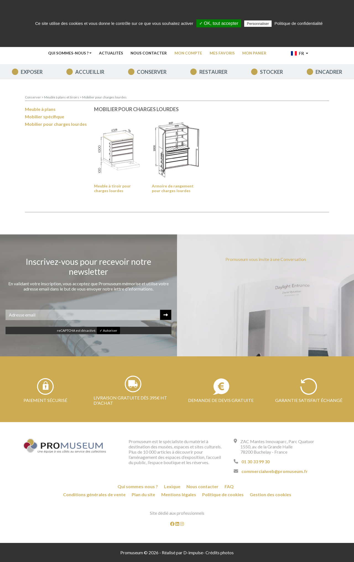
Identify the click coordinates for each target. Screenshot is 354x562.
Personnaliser (258, 24)
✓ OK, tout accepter (218, 23)
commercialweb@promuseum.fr (274, 471)
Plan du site (143, 494)
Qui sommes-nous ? (138, 486)
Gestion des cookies (270, 494)
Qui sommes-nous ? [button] (68, 53)
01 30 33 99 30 (255, 461)
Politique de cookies (223, 494)
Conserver (151, 72)
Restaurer (213, 72)
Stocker (271, 72)
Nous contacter (149, 53)
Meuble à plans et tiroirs (62, 97)
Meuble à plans (40, 109)
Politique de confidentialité (298, 23)
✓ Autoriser (108, 330)
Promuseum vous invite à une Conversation (265, 259)
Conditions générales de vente (94, 494)
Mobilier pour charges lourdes (104, 97)
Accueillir (89, 72)
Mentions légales (178, 494)
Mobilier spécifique (44, 116)
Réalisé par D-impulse (182, 552)
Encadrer (329, 72)
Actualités (111, 53)
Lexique (172, 486)
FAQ (229, 486)
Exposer (32, 72)
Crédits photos (219, 552)
